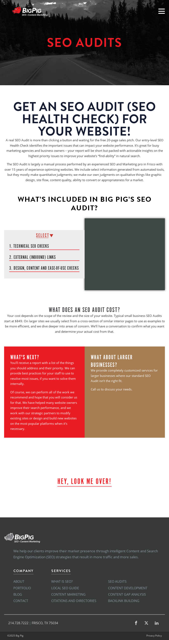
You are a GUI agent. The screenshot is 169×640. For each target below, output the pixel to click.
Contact (20, 601)
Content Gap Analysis (127, 594)
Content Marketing (68, 594)
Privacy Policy (154, 635)
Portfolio (22, 588)
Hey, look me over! (84, 480)
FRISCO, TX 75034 (45, 623)
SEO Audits (117, 581)
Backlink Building (123, 601)
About (18, 581)
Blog (17, 594)
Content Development (127, 588)
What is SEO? (62, 581)
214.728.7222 (18, 623)
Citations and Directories (73, 601)
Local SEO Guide (65, 588)
